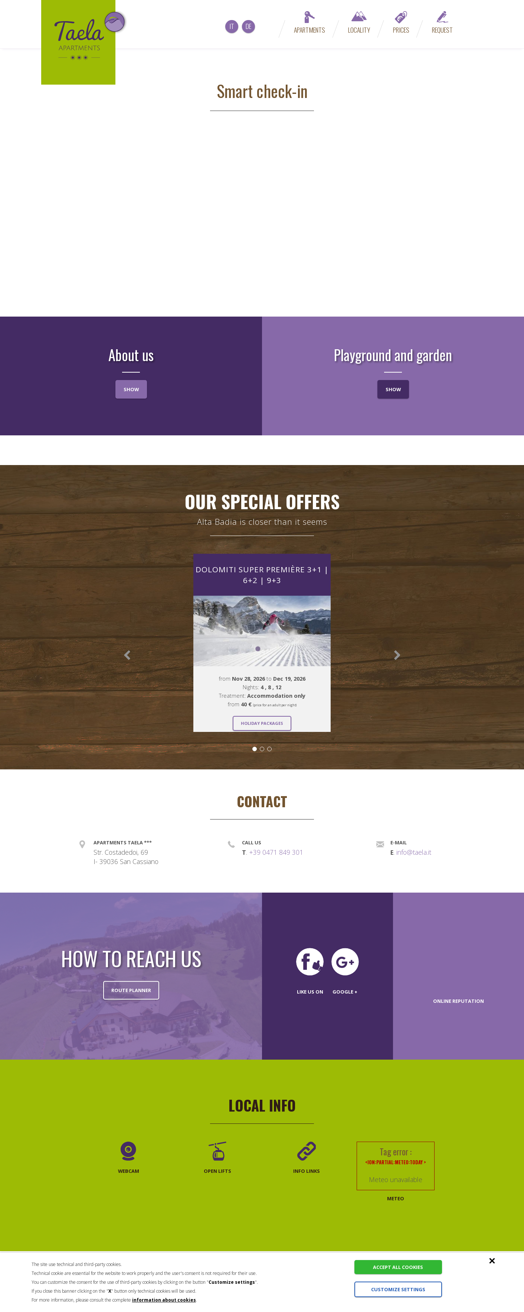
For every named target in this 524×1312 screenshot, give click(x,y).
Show (131, 389)
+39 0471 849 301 (276, 852)
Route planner (131, 990)
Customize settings (396, 1289)
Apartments (309, 23)
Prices (401, 23)
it (231, 26)
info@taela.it (413, 852)
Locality (359, 23)
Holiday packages (262, 723)
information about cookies (164, 1300)
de (248, 26)
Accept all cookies (396, 1267)
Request (442, 23)
